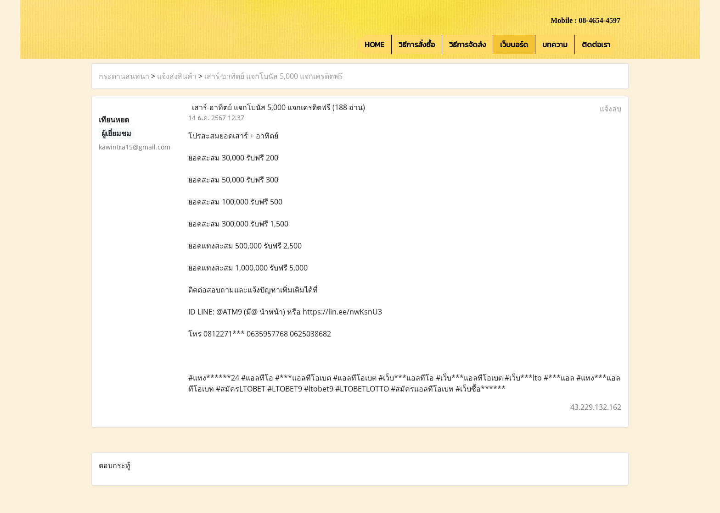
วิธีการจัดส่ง (467, 44)
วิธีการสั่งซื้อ (417, 44)
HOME (374, 44)
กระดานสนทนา (124, 76)
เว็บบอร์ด (514, 44)
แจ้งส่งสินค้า (177, 76)
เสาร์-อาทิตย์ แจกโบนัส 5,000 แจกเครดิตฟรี (273, 76)
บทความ (555, 44)
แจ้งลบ (610, 109)
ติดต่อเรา (596, 44)
